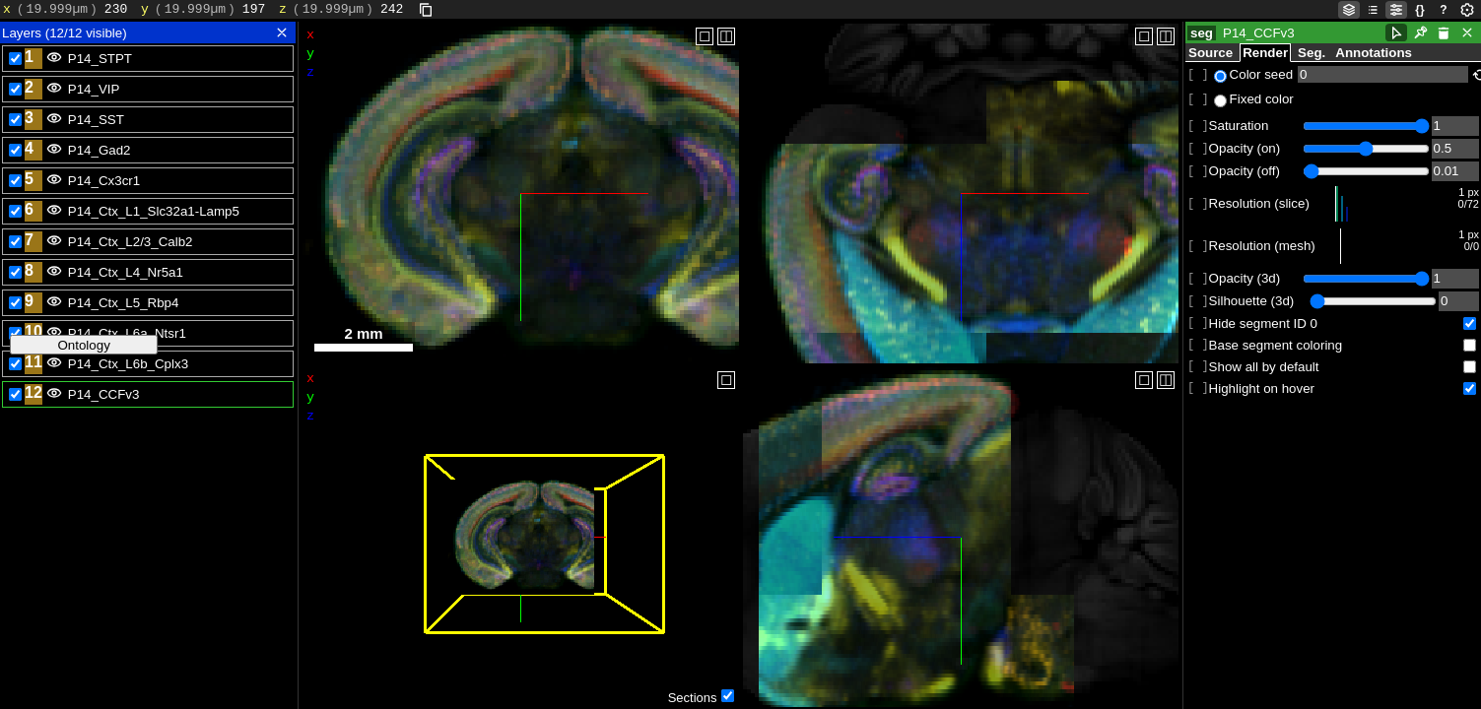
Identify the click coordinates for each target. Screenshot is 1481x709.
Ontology (83, 345)
